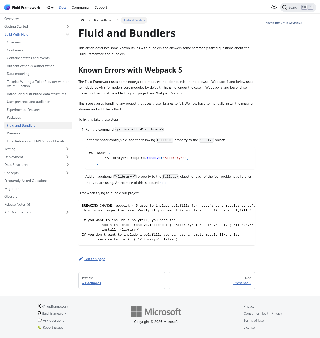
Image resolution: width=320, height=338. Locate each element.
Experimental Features (23, 109)
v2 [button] (48, 7)
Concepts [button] (11, 172)
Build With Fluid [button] (16, 34)
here (163, 182)
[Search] (298, 7)
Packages (14, 117)
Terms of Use (254, 320)
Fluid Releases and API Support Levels (35, 141)
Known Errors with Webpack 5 (284, 22)
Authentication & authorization (30, 65)
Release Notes (17, 204)
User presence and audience (28, 101)
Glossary (11, 196)
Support (101, 7)
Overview (11, 18)
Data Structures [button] (16, 164)
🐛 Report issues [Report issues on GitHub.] (50, 327)
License (249, 327)
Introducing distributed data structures (36, 93)
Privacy (249, 306)
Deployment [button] (13, 156)
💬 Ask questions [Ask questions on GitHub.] (51, 320)
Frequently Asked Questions (26, 180)
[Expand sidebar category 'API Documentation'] (68, 212)
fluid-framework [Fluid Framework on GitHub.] (52, 313)
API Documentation (19, 212)
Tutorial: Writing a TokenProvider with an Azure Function (38, 83)
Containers (15, 50)
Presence (13, 133)
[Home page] (82, 20)
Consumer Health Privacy (263, 313)
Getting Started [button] (16, 26)
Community (81, 7)
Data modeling (18, 73)
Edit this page (91, 258)
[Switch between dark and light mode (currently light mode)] (274, 7)
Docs (62, 7)
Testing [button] (10, 148)
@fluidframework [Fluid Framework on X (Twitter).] (53, 306)
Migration (12, 188)
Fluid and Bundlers (21, 125)
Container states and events (28, 57)
